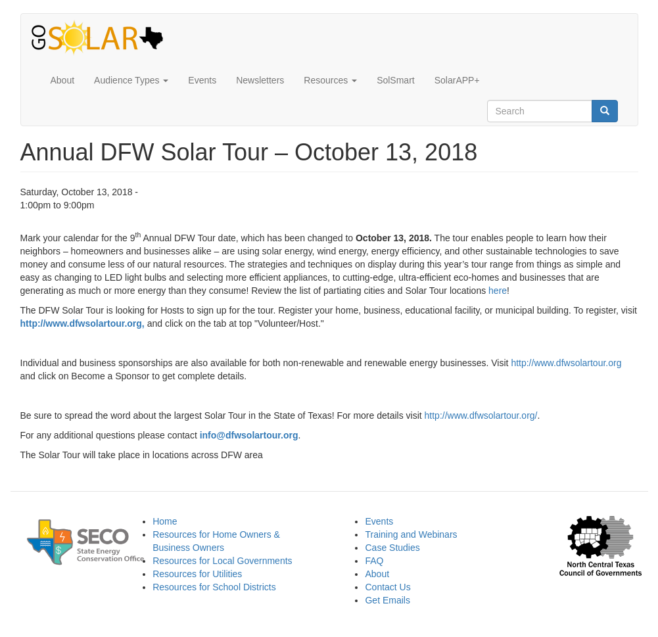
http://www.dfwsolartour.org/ (481, 415)
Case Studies (392, 547)
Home (165, 521)
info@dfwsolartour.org (249, 435)
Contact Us (387, 587)
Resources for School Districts (214, 587)
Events (202, 80)
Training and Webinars (411, 534)
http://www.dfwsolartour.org (81, 323)
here (497, 290)
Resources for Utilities (197, 574)
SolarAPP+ (457, 80)
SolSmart (396, 80)
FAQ (374, 560)
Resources (330, 80)
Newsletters (260, 80)
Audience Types (131, 80)
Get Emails (387, 600)
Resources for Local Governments (222, 560)
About (63, 80)
